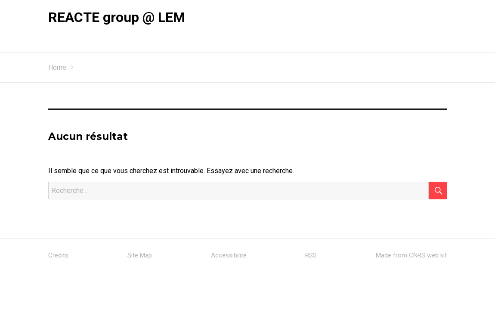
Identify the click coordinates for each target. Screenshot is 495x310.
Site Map (139, 255)
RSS (311, 255)
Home (57, 67)
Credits (58, 255)
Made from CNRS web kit (411, 255)
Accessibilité (229, 255)
